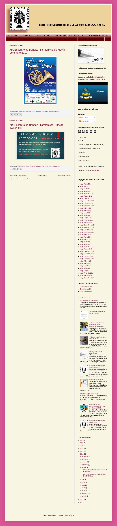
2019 (82, 454)
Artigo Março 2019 (85, 244)
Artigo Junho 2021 (85, 184)
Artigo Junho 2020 (85, 210)
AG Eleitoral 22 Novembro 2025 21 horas (97, 312)
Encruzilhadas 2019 (86, 289)
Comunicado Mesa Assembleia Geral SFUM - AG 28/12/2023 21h (97, 406)
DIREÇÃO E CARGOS (87, 39)
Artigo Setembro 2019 (87, 232)
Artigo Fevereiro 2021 (86, 193)
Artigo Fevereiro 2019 (86, 246)
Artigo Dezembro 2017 (87, 278)
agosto (84, 467)
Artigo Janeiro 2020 (86, 222)
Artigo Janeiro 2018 (86, 275)
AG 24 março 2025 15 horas (89, 301)
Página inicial (42, 175)
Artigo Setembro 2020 (87, 205)
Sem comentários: (54, 111)
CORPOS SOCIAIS (43, 35)
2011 (82, 502)
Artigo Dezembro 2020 (87, 198)
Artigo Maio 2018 (85, 266)
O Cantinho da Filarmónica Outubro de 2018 (97, 323)
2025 (82, 440)
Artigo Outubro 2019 (86, 230)
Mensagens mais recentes (18, 175)
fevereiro (85, 493)
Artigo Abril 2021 (85, 189)
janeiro (84, 496)
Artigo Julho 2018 (85, 261)
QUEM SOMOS (13, 35)
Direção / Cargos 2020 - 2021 (89, 394)
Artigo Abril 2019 (85, 242)
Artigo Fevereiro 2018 (86, 273)
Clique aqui (96, 170)
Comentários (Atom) (23, 179)
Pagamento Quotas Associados (95, 352)
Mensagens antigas (64, 175)
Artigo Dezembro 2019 (87, 225)
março (84, 490)
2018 (82, 499)
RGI (101, 39)
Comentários (84, 121)
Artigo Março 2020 (85, 218)
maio (83, 485)
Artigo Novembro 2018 (87, 254)
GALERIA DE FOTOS (77, 35)
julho (83, 479)
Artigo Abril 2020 (85, 215)
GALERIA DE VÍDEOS (67, 39)
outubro (84, 462)
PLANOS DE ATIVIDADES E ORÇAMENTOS (38, 39)
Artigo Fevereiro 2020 (86, 220)
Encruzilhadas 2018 (86, 291)
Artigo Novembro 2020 (87, 201)
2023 (82, 443)
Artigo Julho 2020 (85, 208)
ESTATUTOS (27, 35)
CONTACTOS (13, 39)
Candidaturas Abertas (96, 379)
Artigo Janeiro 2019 (86, 249)
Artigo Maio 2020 (85, 213)
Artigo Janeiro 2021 (86, 196)
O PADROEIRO (60, 35)
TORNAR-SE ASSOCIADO (99, 35)
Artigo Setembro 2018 (87, 259)
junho (84, 482)
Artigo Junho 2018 (85, 263)
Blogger (71, 515)
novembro (85, 459)
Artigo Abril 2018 (85, 268)
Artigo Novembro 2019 (87, 227)
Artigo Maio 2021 (85, 186)
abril (83, 488)
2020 (82, 451)
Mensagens (83, 117)
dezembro (85, 456)
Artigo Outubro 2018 (86, 256)
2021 (82, 448)
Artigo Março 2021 (85, 191)
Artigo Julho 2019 (85, 234)
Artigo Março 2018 (85, 271)
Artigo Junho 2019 (85, 237)
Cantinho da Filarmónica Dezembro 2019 (97, 366)
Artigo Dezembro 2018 (87, 251)
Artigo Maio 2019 (85, 239)
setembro (85, 465)
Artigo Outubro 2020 (86, 203)
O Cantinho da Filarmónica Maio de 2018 (97, 338)
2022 (82, 446)
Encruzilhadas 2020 (86, 287)
